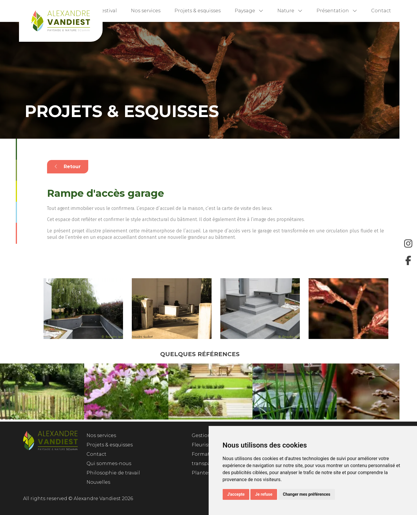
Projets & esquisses (197, 10)
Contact (381, 10)
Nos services (145, 10)
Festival (107, 10)
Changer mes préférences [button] (306, 494)
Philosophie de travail (113, 473)
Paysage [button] (249, 10)
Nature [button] (289, 10)
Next (404, 393)
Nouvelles (98, 482)
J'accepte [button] (236, 494)
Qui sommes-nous (108, 463)
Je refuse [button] (263, 494)
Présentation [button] (336, 10)
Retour (68, 166)
